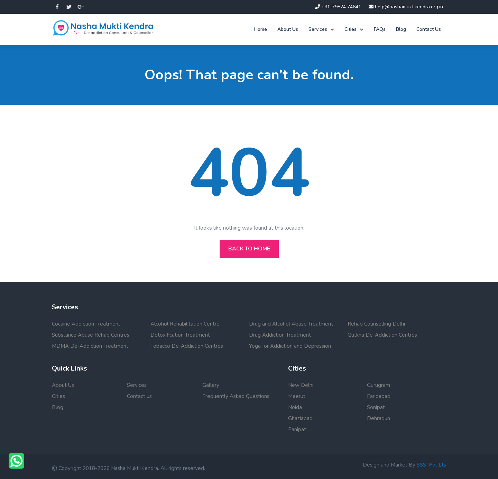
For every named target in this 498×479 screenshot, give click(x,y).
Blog (401, 29)
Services (317, 29)
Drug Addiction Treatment (280, 334)
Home (260, 29)
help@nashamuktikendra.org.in (406, 6)
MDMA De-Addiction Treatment (90, 346)
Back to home (249, 248)
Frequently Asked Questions (235, 396)
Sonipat (376, 407)
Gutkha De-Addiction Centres (382, 334)
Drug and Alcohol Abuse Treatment (291, 323)
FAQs (380, 29)
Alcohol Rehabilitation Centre (185, 323)
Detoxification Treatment (180, 334)
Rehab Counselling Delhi (376, 323)
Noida (295, 407)
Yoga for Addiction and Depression (290, 346)
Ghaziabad (300, 418)
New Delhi (300, 385)
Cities (350, 29)
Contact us (139, 396)
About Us (287, 29)
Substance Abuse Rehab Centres (90, 334)
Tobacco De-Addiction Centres (186, 346)
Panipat (297, 429)
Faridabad (378, 396)
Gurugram (378, 385)
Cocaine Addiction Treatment (86, 323)
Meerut (296, 396)
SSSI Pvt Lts (431, 464)
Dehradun (378, 418)
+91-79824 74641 (338, 6)
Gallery (210, 385)
